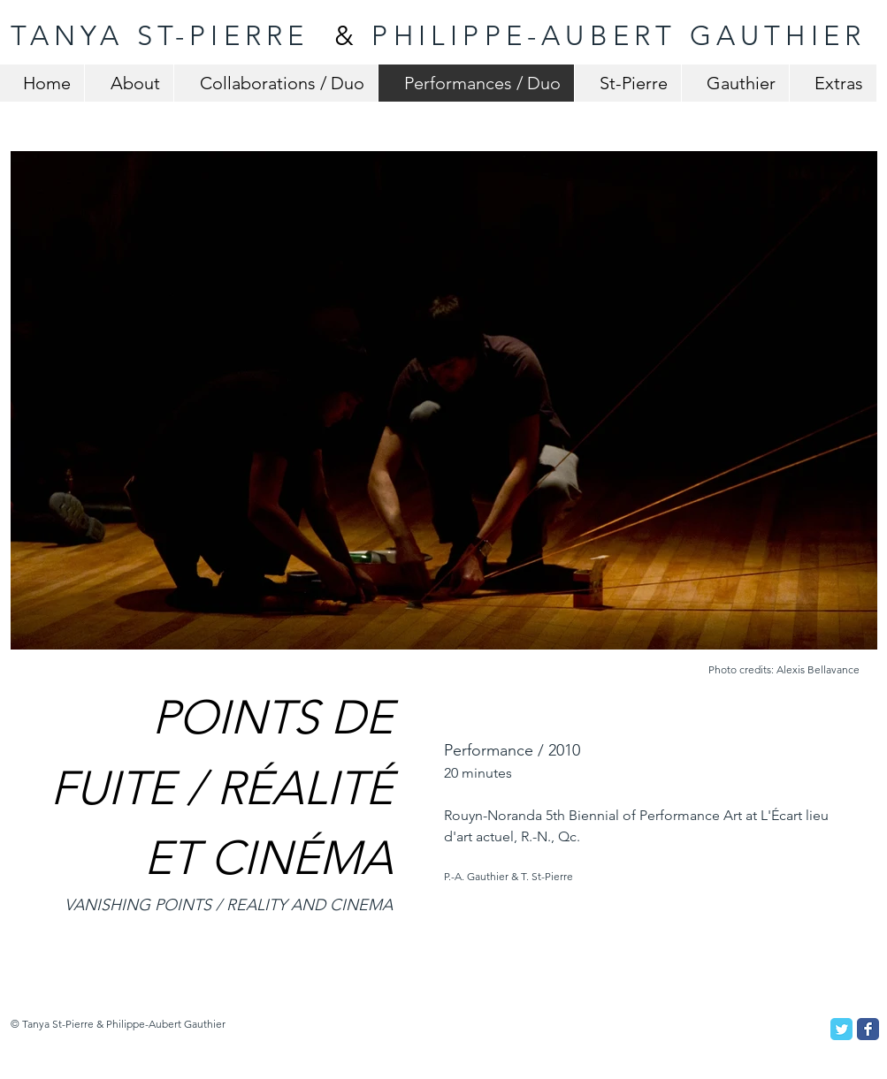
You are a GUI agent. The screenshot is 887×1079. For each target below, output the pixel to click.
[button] (444, 400)
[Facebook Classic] (868, 1029)
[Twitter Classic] (841, 1029)
